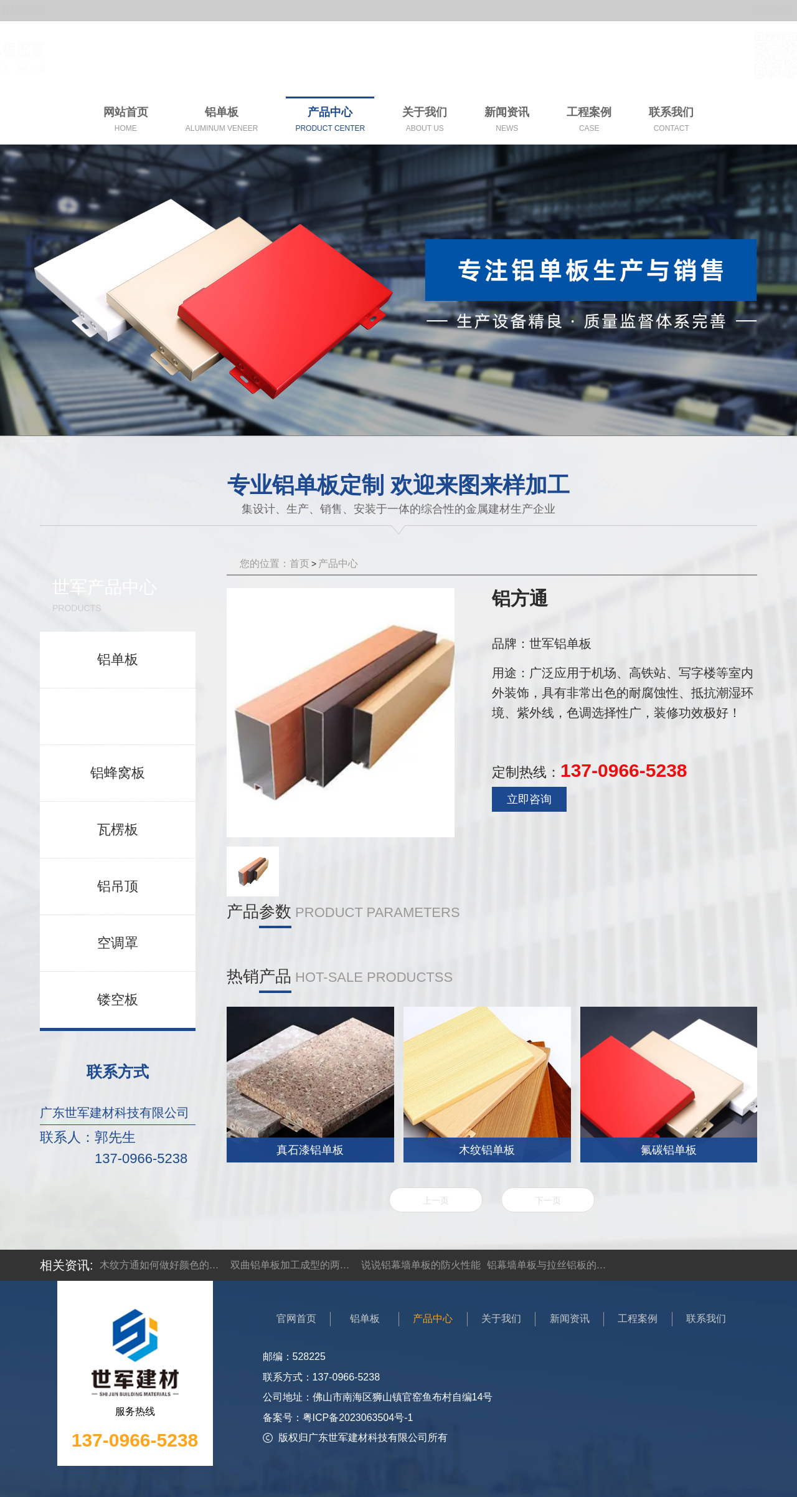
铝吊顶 (117, 886)
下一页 (548, 1200)
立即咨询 (529, 799)
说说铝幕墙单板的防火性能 (421, 1265)
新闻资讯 (570, 1318)
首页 (299, 563)
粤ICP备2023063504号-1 (358, 1417)
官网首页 (296, 1318)
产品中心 (338, 563)
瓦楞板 (117, 829)
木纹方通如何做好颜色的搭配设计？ (162, 1265)
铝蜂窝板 (117, 773)
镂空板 (117, 999)
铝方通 (117, 716)
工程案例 (638, 1318)
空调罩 (117, 943)
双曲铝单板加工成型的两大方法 (292, 1265)
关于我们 (501, 1318)
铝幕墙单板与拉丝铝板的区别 (549, 1265)
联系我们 (706, 1318)
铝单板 (117, 659)
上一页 (436, 1200)
